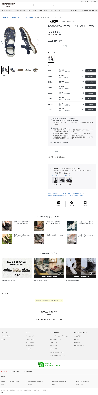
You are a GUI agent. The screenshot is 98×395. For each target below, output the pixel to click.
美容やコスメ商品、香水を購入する (36, 381)
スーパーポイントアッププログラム (59, 336)
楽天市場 (93, 1)
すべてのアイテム (30, 349)
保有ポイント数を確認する (82, 381)
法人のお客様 (53, 349)
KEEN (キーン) (15, 17)
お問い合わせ (53, 345)
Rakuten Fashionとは (55, 339)
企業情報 (3, 390)
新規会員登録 (77, 336)
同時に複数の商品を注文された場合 (57, 196)
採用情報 (45, 390)
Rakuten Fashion (16, 5)
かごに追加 (90, 71)
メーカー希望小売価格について (75, 196)
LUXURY (3, 339)
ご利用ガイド (53, 342)
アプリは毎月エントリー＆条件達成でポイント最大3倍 (84, 10)
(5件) (60, 32)
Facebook (76, 339)
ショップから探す (30, 339)
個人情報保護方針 (11, 390)
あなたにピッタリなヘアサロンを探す (10, 381)
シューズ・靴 (24, 17)
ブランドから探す (30, 336)
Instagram (77, 342)
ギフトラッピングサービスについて (61, 175)
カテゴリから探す (30, 342)
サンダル (31, 17)
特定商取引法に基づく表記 (57, 352)
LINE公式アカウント (79, 345)
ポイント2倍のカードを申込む (59, 381)
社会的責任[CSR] (38, 390)
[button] (2, 42)
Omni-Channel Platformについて (58, 355)
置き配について (67, 193)
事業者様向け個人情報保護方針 (24, 390)
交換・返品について (78, 193)
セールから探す (30, 345)
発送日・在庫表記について (54, 193)
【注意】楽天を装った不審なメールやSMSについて (49, 300)
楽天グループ (84, 1)
